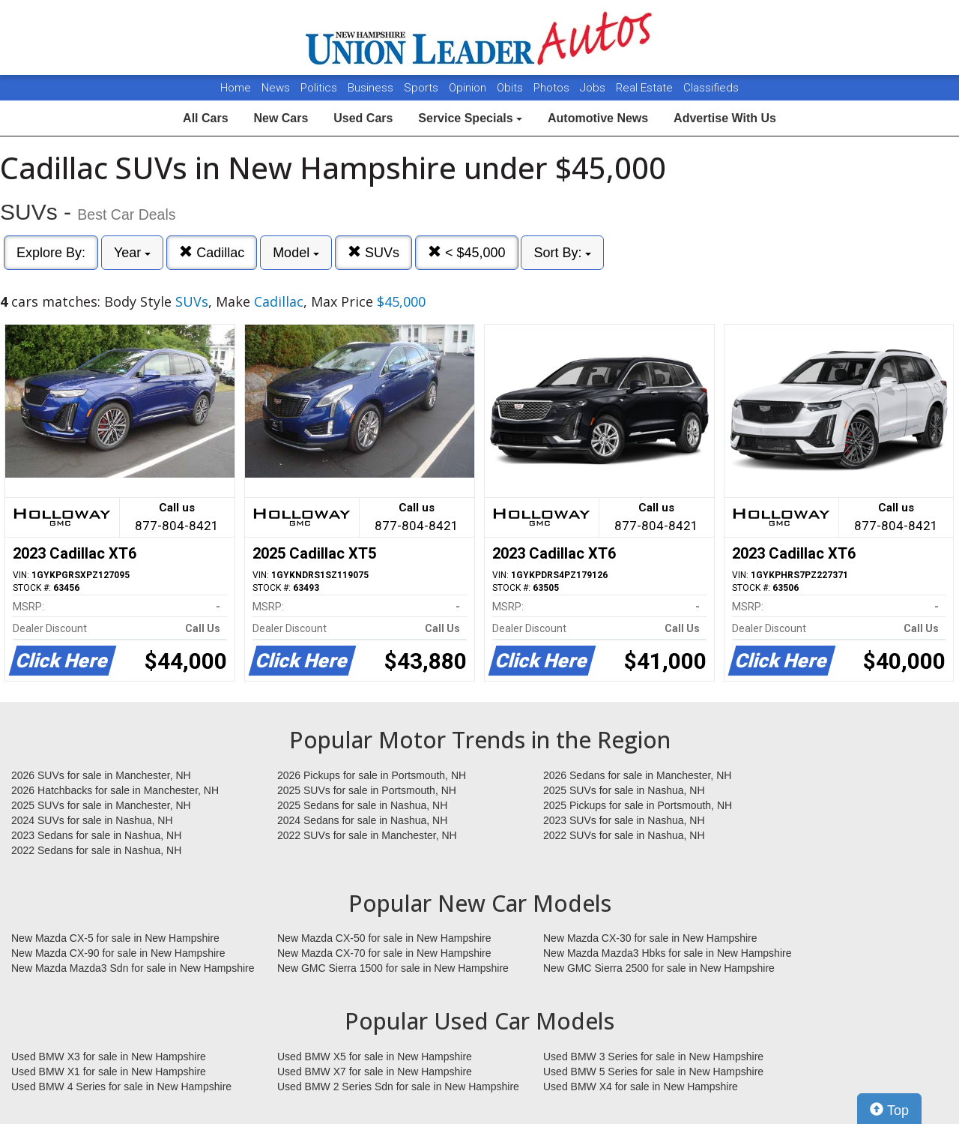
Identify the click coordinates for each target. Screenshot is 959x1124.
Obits (511, 87)
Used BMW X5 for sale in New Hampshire (374, 1057)
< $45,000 (467, 252)
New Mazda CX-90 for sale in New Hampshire (118, 953)
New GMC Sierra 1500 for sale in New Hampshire (393, 968)
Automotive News (598, 118)
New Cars (280, 118)
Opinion (469, 87)
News (275, 87)
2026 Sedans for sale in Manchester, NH (637, 775)
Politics (318, 87)
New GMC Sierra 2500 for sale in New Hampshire (659, 968)
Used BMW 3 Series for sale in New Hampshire (653, 1057)
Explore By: (50, 252)
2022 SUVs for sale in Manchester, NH (367, 835)
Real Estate (646, 87)
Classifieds (711, 87)
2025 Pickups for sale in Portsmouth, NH (637, 805)
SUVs (373, 252)
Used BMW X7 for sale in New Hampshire (374, 1072)
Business (372, 87)
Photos (552, 87)
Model (296, 252)
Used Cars (363, 118)
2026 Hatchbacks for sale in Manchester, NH (115, 790)
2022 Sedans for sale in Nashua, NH (96, 850)
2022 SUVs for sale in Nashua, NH (624, 835)
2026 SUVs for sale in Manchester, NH (101, 775)
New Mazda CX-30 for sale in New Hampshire (650, 938)
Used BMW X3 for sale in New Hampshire (108, 1057)
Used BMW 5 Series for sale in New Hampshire (653, 1072)
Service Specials (470, 118)
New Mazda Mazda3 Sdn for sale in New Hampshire (132, 968)
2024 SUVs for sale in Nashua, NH (92, 820)
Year (132, 252)
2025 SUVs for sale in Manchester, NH (101, 805)
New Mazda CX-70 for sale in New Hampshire (384, 953)
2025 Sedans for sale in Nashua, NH (362, 805)
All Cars (205, 118)
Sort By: (562, 252)
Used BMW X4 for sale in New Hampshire (640, 1087)
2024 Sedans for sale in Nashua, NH (362, 820)
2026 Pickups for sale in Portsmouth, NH (371, 775)
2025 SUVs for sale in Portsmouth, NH (366, 790)
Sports (422, 87)
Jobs (594, 87)
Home (235, 87)
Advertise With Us (725, 118)
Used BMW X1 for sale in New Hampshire (108, 1072)
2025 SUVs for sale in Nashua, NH (624, 790)
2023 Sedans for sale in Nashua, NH (96, 835)
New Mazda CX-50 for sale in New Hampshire (384, 938)
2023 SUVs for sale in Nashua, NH (624, 820)
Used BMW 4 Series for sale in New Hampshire (121, 1087)
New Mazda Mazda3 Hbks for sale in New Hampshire (667, 953)
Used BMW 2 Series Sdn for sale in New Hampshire (398, 1087)
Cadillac (211, 252)
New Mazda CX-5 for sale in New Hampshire (115, 938)
